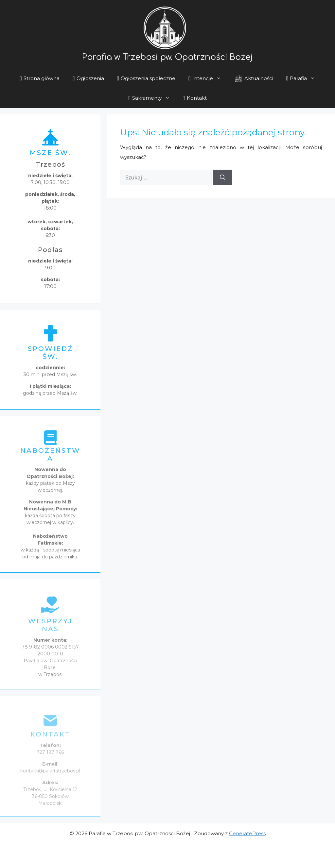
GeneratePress (247, 833)
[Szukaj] (222, 177)
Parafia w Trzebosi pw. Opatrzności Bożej (167, 58)
